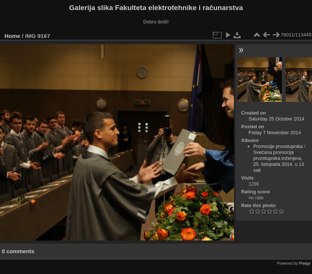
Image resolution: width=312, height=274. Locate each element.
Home (12, 36)
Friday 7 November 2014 (274, 132)
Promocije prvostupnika (278, 146)
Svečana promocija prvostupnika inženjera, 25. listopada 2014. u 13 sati (278, 161)
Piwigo (305, 263)
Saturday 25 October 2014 (276, 119)
